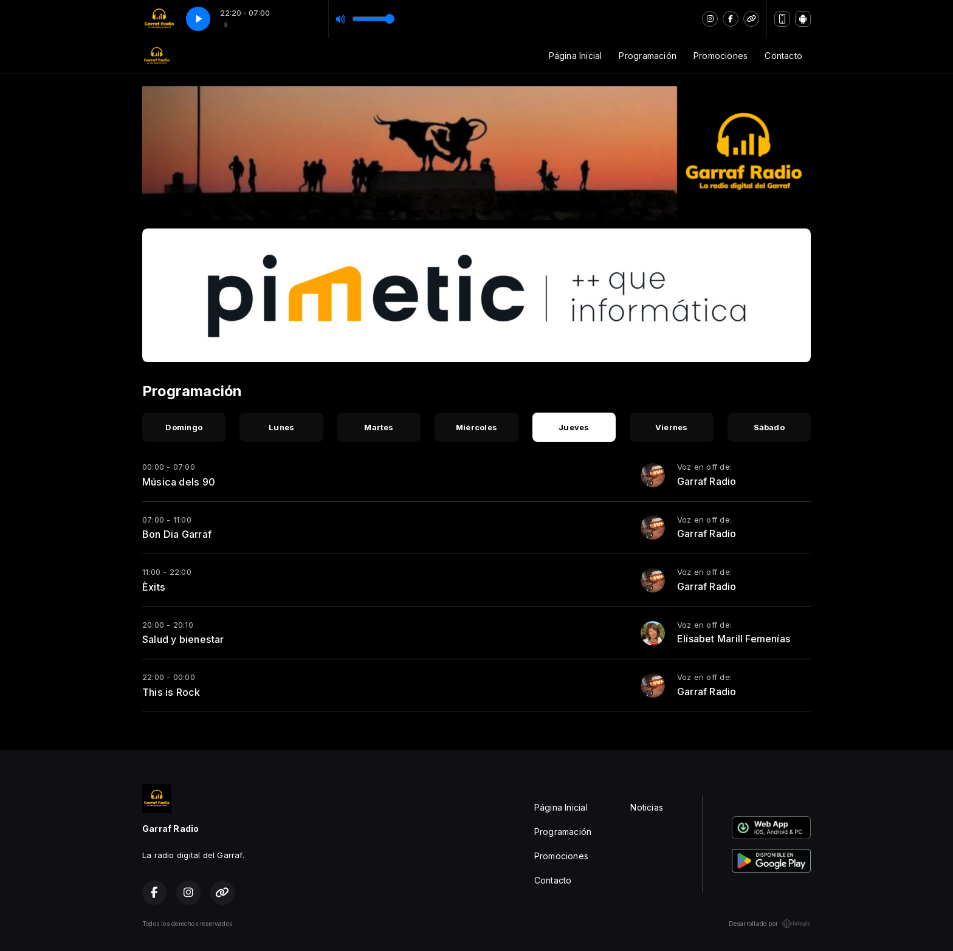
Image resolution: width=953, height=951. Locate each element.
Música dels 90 (178, 482)
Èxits (153, 587)
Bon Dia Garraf (177, 534)
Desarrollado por (770, 923)
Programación (647, 55)
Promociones (720, 55)
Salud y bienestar (183, 639)
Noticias (646, 807)
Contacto (783, 55)
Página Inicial (575, 55)
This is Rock (171, 692)
